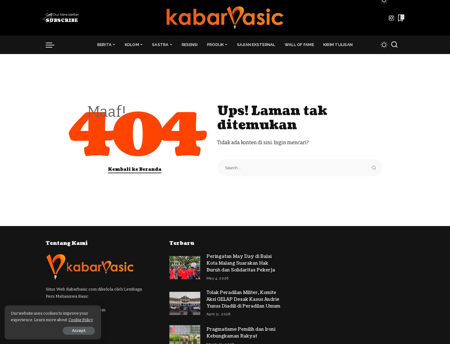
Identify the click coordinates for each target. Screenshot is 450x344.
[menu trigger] (53, 45)
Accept (75, 331)
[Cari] (394, 45)
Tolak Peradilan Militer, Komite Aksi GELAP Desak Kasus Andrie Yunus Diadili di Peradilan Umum (243, 298)
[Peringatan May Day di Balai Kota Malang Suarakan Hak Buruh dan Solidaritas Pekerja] (184, 267)
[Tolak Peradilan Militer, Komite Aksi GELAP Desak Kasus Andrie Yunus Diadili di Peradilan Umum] (184, 301)
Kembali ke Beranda (134, 169)
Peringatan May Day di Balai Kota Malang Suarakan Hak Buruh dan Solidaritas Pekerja (241, 263)
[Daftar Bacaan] (400, 18)
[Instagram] (391, 18)
